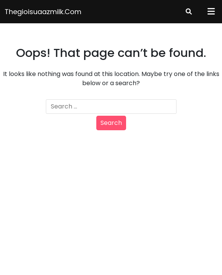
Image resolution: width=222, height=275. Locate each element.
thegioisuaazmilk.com (43, 11)
